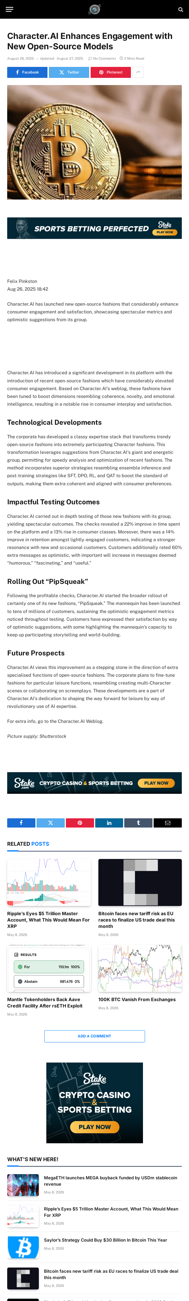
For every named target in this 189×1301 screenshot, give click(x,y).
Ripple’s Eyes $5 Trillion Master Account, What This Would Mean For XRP (48, 920)
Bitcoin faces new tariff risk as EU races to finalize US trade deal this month (136, 920)
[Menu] (9, 9)
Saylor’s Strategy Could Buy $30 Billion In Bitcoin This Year (105, 1240)
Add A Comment (94, 1036)
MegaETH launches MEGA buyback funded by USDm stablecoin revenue (110, 1181)
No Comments (102, 59)
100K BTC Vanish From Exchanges (137, 999)
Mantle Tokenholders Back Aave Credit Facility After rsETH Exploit (45, 1003)
